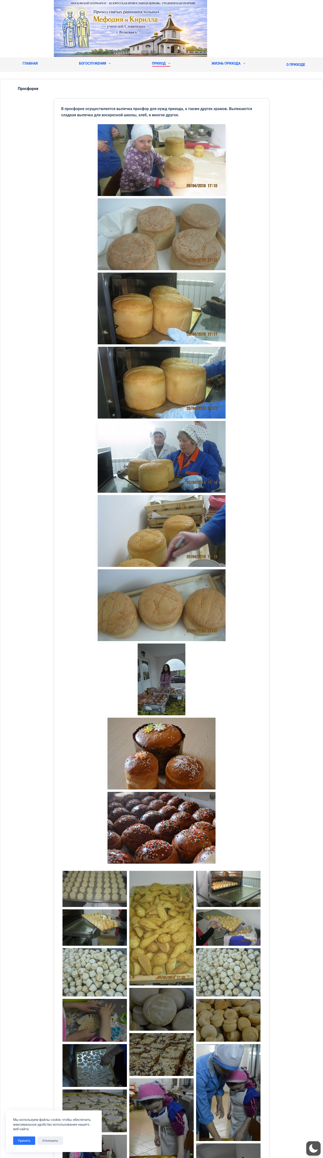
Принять (24, 1140)
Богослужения (95, 63)
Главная (30, 63)
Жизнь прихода (228, 63)
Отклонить (50, 1140)
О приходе (295, 65)
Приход (161, 63)
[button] (313, 1148)
